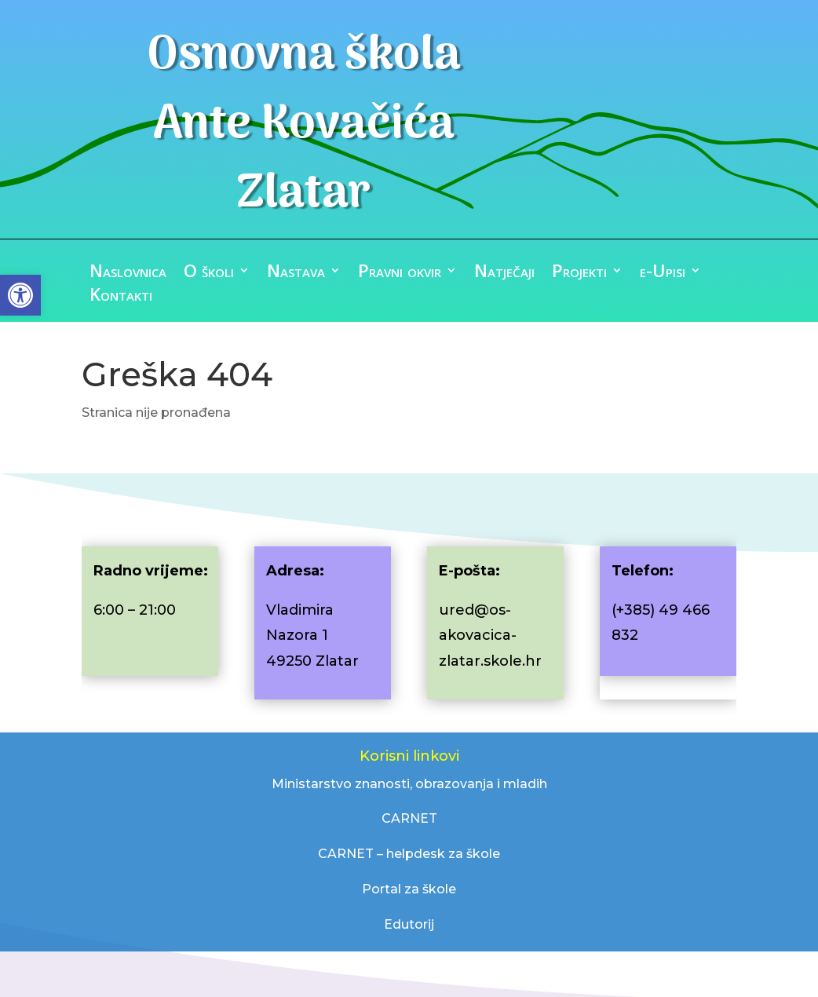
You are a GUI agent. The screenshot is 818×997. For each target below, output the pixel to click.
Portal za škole (409, 889)
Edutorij (409, 924)
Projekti (579, 273)
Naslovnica (127, 273)
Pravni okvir (399, 273)
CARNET (409, 818)
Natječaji (504, 273)
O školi (209, 273)
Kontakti (120, 296)
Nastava (296, 273)
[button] (20, 295)
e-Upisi (662, 273)
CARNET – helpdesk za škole (409, 853)
